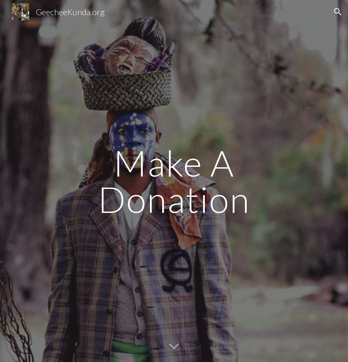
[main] (173, 181)
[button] (338, 12)
